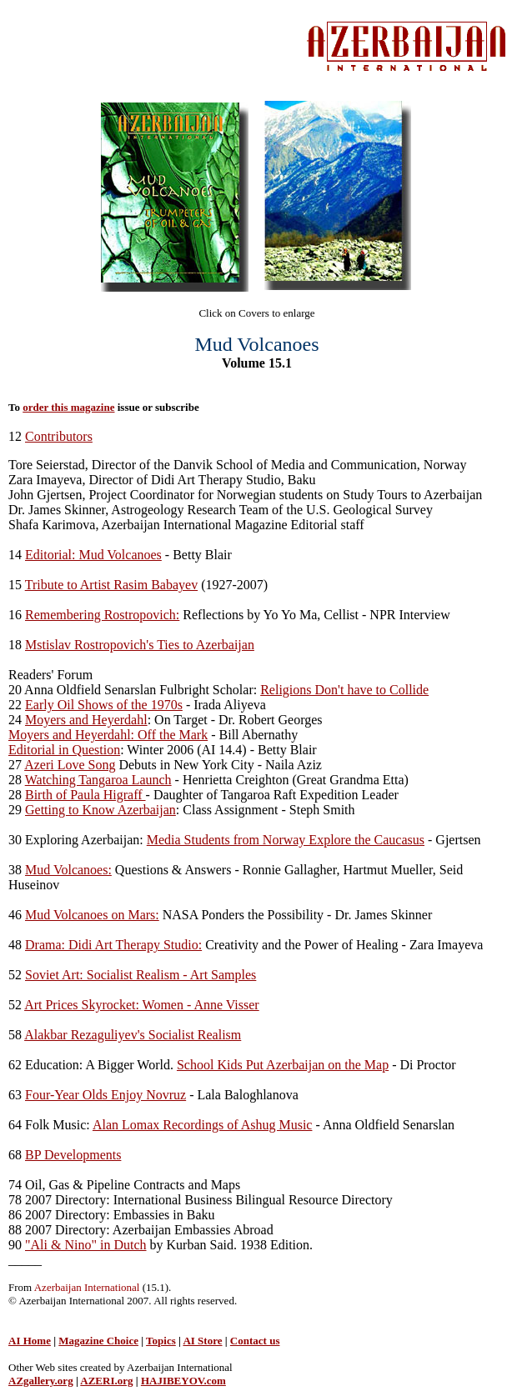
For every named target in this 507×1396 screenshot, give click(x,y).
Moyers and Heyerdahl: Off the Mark (108, 735)
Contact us (255, 1340)
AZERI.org (106, 1380)
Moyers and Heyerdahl (86, 720)
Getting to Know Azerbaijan (100, 810)
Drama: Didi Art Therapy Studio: (113, 945)
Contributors (59, 436)
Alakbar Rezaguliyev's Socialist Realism (132, 1035)
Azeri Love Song (69, 765)
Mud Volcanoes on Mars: (92, 915)
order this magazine (68, 407)
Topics (161, 1340)
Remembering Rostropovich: (102, 615)
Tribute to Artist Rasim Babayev (111, 585)
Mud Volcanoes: (68, 870)
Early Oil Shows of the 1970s (104, 705)
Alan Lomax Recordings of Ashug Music (203, 1125)
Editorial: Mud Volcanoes (93, 555)
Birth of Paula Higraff (85, 795)
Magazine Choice (98, 1340)
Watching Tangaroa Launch (98, 780)
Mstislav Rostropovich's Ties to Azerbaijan (139, 645)
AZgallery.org (40, 1380)
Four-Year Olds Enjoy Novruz (105, 1095)
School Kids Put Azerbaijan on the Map (283, 1065)
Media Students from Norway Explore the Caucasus (285, 840)
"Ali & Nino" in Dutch (86, 1245)
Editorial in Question (64, 750)
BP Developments (73, 1155)
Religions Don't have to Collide (344, 690)
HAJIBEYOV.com (183, 1380)
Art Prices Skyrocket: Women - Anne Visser (141, 1005)
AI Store (202, 1340)
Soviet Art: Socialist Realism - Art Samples (140, 975)
